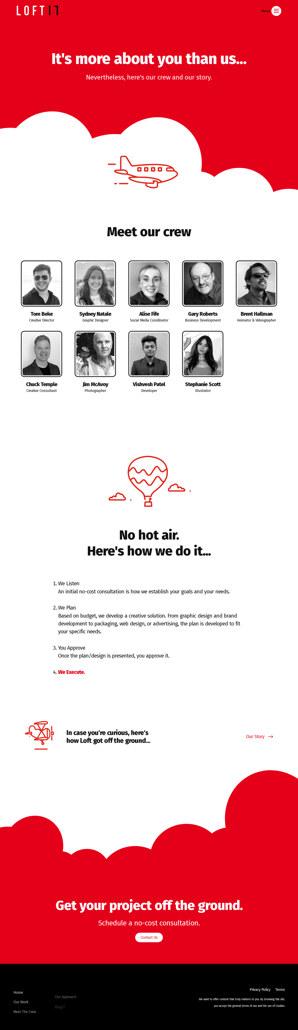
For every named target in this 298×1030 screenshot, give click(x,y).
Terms (280, 989)
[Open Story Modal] (149, 736)
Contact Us (149, 937)
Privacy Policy (260, 989)
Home (18, 999)
